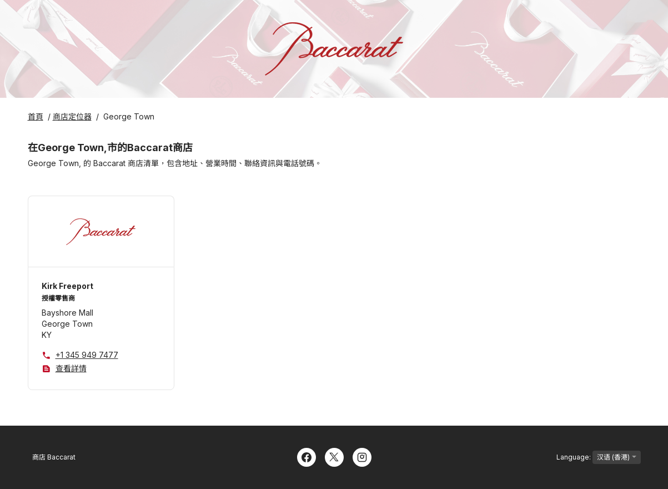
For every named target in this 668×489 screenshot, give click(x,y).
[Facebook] (306, 456)
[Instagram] (362, 456)
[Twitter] (334, 456)
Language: (598, 457)
